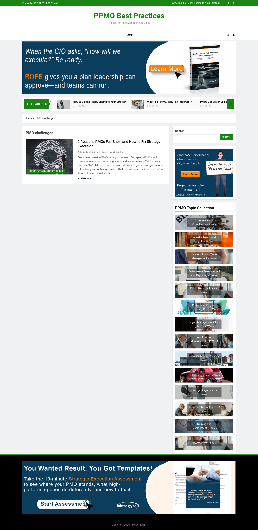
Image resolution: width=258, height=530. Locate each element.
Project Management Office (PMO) (46, 171)
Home (129, 35)
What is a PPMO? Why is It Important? (174, 101)
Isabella (84, 152)
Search (179, 131)
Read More (84, 178)
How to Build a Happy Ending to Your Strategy (195, 3)
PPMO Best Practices (129, 15)
